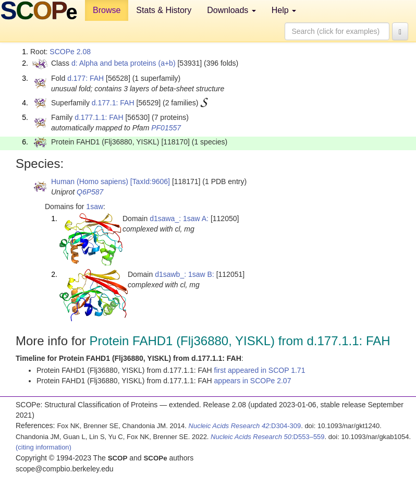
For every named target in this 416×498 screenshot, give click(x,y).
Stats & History (163, 10)
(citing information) (43, 447)
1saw (94, 206)
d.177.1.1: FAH (99, 117)
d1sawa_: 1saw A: (179, 218)
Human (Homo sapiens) (89, 181)
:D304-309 (245, 426)
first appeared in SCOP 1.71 (259, 370)
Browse (106, 10)
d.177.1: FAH (113, 103)
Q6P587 (90, 192)
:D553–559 (268, 437)
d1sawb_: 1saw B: (184, 274)
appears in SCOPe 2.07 (252, 380)
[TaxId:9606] (150, 181)
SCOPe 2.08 (70, 51)
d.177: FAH (85, 78)
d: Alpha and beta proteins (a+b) (123, 63)
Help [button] (284, 10)
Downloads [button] (231, 10)
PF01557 (166, 128)
